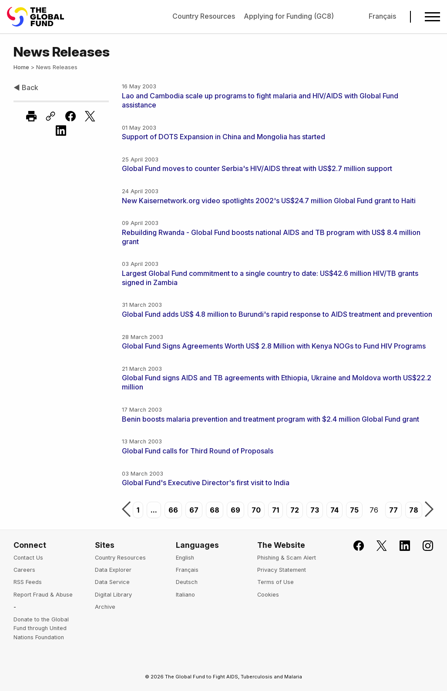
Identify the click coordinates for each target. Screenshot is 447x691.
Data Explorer (113, 570)
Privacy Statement (281, 570)
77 (393, 510)
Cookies (268, 594)
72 (294, 510)
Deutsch (187, 582)
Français (382, 16)
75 (354, 510)
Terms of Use (275, 582)
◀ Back (25, 87)
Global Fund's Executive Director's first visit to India (205, 482)
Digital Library (113, 594)
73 (314, 510)
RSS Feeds (27, 582)
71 (275, 510)
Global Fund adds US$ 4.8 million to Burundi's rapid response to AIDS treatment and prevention (277, 314)
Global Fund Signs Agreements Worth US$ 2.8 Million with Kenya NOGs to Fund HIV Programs (274, 346)
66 (173, 510)
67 (193, 510)
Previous (126, 510)
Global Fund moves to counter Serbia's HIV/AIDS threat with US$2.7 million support (257, 168)
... (154, 510)
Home (21, 67)
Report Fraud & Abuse (43, 594)
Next (429, 510)
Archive (105, 607)
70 (256, 510)
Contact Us (28, 557)
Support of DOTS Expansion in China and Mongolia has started (223, 136)
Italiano (185, 594)
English (185, 557)
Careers (24, 570)
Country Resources (203, 16)
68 (214, 510)
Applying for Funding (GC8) (289, 16)
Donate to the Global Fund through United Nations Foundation (41, 628)
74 (334, 510)
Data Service (112, 582)
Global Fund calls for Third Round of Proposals (197, 450)
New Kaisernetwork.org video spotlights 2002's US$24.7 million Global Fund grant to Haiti (269, 200)
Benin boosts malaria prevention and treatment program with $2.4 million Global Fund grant (270, 419)
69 (235, 510)
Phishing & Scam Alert (286, 557)
